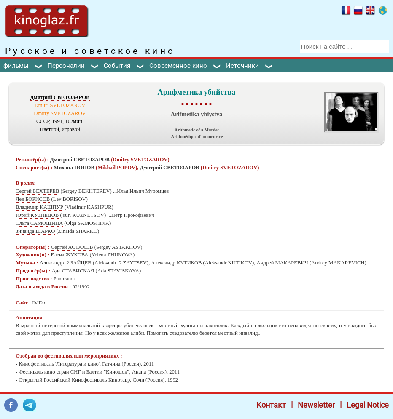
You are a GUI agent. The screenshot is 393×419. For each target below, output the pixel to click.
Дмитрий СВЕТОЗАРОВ (60, 97)
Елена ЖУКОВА (70, 255)
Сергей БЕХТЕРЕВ (37, 191)
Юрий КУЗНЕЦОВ (37, 215)
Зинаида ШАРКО (35, 231)
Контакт (271, 404)
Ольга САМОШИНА (39, 223)
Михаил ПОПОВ (74, 168)
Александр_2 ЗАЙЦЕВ (66, 263)
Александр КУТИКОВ (176, 263)
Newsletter (316, 404)
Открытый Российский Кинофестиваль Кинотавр (74, 380)
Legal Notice (368, 404)
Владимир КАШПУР (39, 207)
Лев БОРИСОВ (33, 199)
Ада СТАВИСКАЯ (73, 271)
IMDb (38, 303)
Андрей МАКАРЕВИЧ (282, 263)
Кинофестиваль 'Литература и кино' (59, 364)
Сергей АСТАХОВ (72, 247)
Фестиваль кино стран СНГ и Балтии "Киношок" (74, 372)
